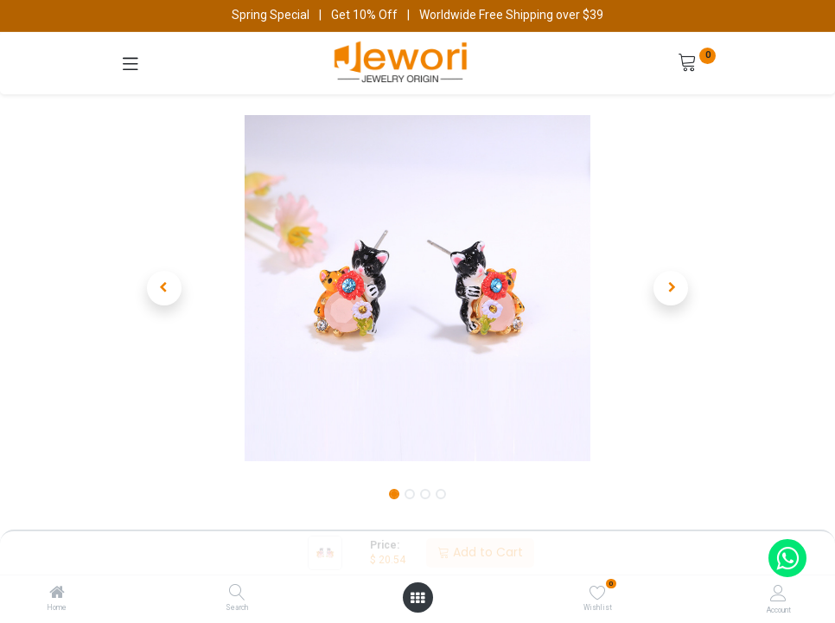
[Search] (237, 594)
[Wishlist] (598, 592)
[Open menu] (417, 598)
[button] (164, 288)
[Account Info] (778, 593)
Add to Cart (480, 552)
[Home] (57, 594)
